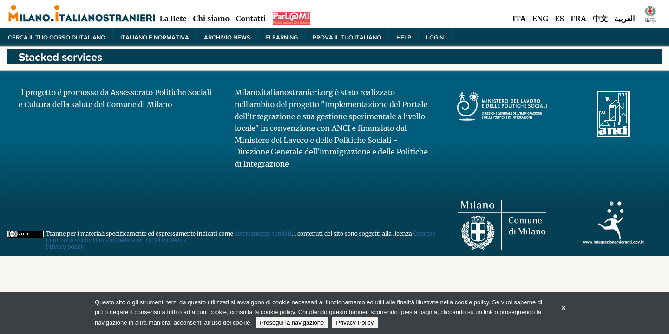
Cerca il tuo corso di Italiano (56, 37)
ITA (518, 18)
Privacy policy (65, 246)
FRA (578, 18)
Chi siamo (211, 18)
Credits (176, 240)
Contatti (251, 18)
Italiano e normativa (154, 37)
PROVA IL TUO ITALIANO (347, 37)
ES (559, 18)
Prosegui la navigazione (292, 322)
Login (435, 37)
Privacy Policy (355, 322)
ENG (540, 18)
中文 (600, 18)
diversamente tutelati (263, 233)
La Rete (172, 18)
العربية (624, 18)
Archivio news (227, 37)
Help (403, 37)
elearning (281, 37)
